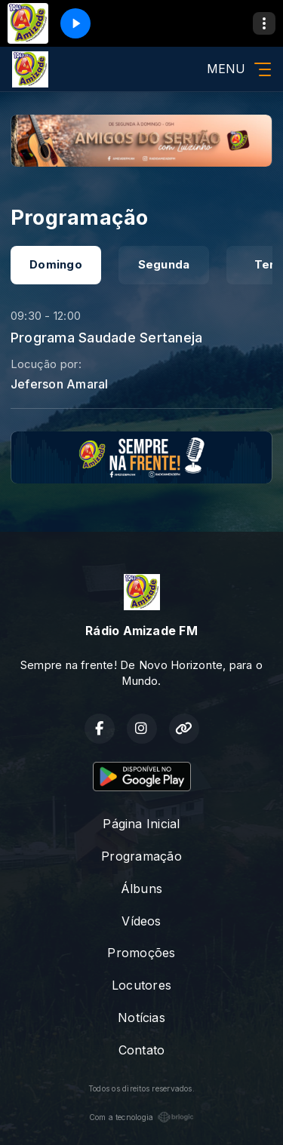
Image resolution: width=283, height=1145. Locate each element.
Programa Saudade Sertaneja (106, 337)
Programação (141, 856)
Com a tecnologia (142, 1117)
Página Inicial (141, 823)
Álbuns (141, 888)
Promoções (141, 952)
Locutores (141, 985)
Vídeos (141, 921)
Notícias (141, 1017)
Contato (141, 1050)
